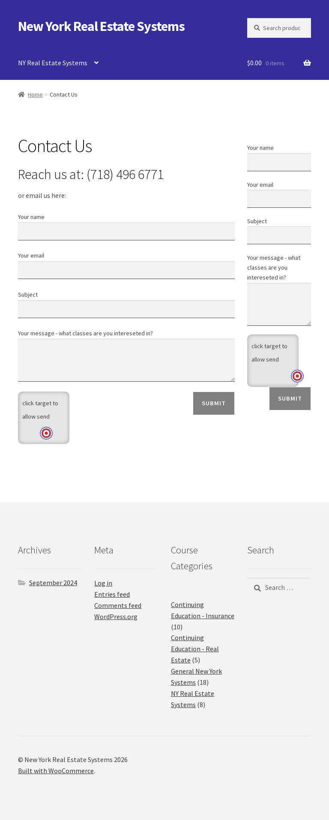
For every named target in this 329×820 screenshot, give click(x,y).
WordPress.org (116, 616)
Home (35, 94)
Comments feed (117, 605)
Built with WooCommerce (56, 770)
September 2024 (53, 582)
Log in (103, 583)
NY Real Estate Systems (52, 62)
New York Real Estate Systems (101, 26)
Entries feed (112, 594)
